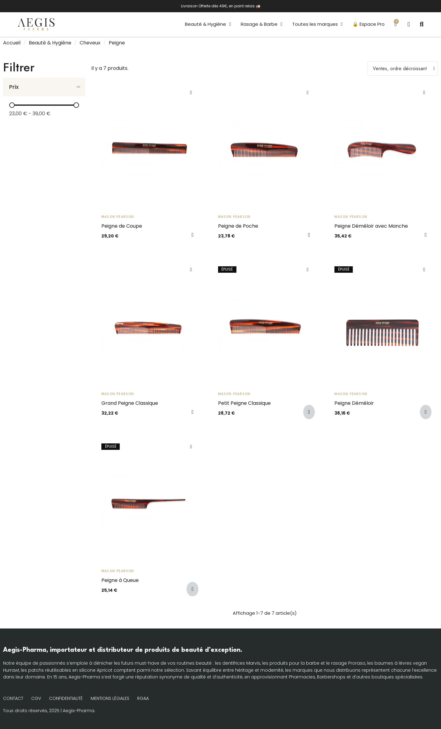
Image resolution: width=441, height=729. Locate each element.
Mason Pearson (117, 216)
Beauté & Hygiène (208, 24)
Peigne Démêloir (354, 403)
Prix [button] (14, 87)
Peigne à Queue (120, 580)
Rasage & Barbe (261, 24)
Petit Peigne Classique (244, 403)
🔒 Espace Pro (368, 24)
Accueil (12, 43)
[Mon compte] (408, 24)
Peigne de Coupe (121, 226)
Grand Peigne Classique (129, 403)
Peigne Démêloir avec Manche (371, 226)
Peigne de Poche (238, 226)
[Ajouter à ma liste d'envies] (191, 92)
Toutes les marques (317, 24)
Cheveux (90, 43)
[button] (422, 24)
